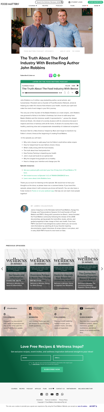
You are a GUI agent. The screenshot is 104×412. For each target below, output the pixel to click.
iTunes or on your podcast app (42, 191)
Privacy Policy (63, 400)
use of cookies (82, 406)
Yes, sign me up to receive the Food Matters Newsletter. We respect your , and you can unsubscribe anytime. (52, 363)
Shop (85, 6)
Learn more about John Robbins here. (37, 178)
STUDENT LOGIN (75, 2)
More (96, 6)
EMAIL (57, 358)
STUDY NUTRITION (95, 2)
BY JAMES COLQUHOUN (42, 206)
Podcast (59, 6)
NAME (25, 358)
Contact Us (60, 389)
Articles (38, 389)
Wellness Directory (85, 389)
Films (72, 6)
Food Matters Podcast (34, 51)
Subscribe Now (52, 369)
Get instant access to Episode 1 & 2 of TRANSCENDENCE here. (46, 176)
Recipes (45, 6)
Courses (32, 6)
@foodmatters (12, 308)
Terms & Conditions (51, 400)
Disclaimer (39, 400)
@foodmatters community (38, 308)
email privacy (36, 364)
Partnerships (71, 389)
